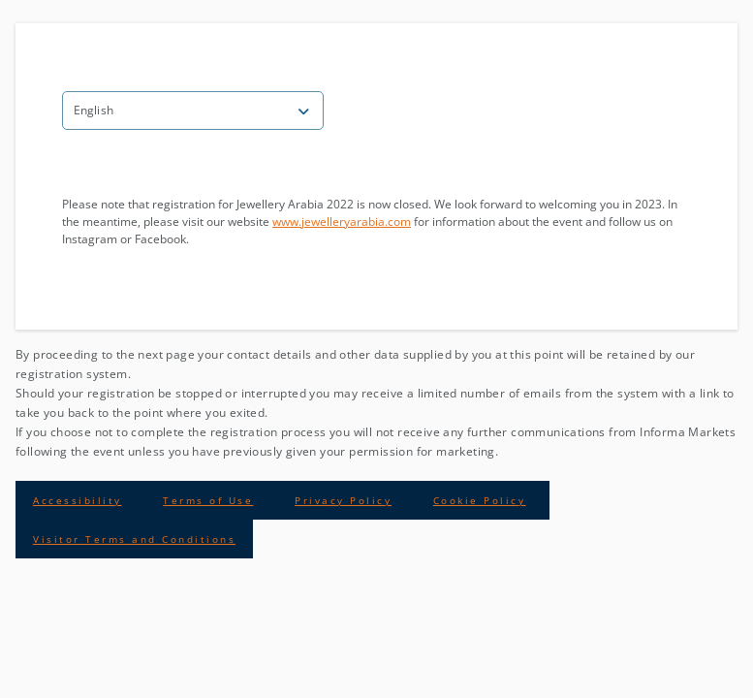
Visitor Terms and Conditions (134, 539)
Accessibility (77, 500)
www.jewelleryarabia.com (341, 221)
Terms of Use (208, 500)
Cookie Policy (479, 500)
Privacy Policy (343, 500)
